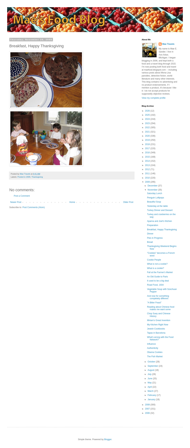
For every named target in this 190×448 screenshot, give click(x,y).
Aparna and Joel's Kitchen (159, 221)
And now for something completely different (158, 297)
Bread (150, 242)
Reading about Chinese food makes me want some (160, 308)
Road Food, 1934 (155, 285)
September (153, 366)
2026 (147, 111)
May (150, 382)
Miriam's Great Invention (158, 320)
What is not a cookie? (157, 264)
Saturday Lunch (154, 193)
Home (72, 202)
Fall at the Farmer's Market (160, 272)
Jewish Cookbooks (156, 328)
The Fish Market (155, 356)
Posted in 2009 (24, 177)
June (150, 378)
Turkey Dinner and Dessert (160, 210)
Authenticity (152, 348)
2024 (147, 119)
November (153, 190)
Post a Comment (22, 196)
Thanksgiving (37, 177)
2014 (147, 161)
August (151, 370)
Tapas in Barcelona (156, 333)
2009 (147, 182)
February (152, 395)
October (152, 361)
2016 (147, 152)
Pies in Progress (155, 238)
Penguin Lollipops (155, 197)
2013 (147, 165)
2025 (147, 115)
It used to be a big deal (158, 281)
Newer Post (15, 202)
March (151, 391)
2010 (147, 178)
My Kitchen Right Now (157, 324)
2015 (147, 157)
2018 (147, 144)
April (150, 387)
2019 (147, 140)
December (153, 185)
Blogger (107, 439)
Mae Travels (168, 44)
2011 (147, 173)
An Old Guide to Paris (157, 276)
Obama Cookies (154, 352)
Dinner (150, 233)
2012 (147, 169)
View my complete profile (153, 98)
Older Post (128, 202)
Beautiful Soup (154, 202)
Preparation (152, 225)
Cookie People (154, 260)
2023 (147, 123)
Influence (151, 344)
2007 (147, 409)
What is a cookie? (155, 268)
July (150, 374)
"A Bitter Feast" (154, 302)
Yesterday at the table (157, 206)
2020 (147, 136)
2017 (147, 148)
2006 (147, 413)
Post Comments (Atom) (33, 207)
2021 (147, 132)
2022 (147, 127)
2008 (147, 404)
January (152, 399)
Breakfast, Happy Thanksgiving (162, 229)
